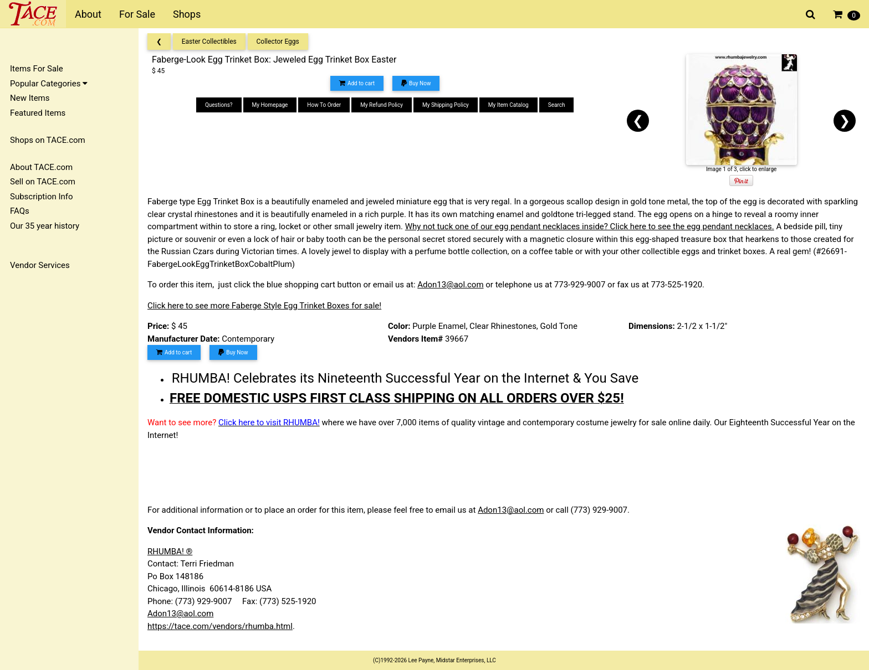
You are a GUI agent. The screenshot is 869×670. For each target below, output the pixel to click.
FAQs (19, 211)
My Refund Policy (381, 105)
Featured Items (37, 113)
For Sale (137, 14)
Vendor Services (40, 265)
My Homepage (270, 105)
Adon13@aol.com (450, 285)
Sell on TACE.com (42, 182)
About (88, 14)
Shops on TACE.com (47, 140)
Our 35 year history (44, 226)
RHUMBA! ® (169, 551)
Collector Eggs (278, 41)
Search (556, 105)
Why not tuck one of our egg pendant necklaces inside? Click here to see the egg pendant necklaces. (589, 226)
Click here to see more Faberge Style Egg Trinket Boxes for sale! (264, 306)
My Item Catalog (508, 105)
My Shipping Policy (445, 105)
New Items (29, 98)
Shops (187, 14)
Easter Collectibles (209, 41)
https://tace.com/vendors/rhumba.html (220, 626)
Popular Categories (49, 84)
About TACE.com (41, 167)
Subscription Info (41, 197)
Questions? (219, 105)
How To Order (324, 105)
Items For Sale (36, 69)
